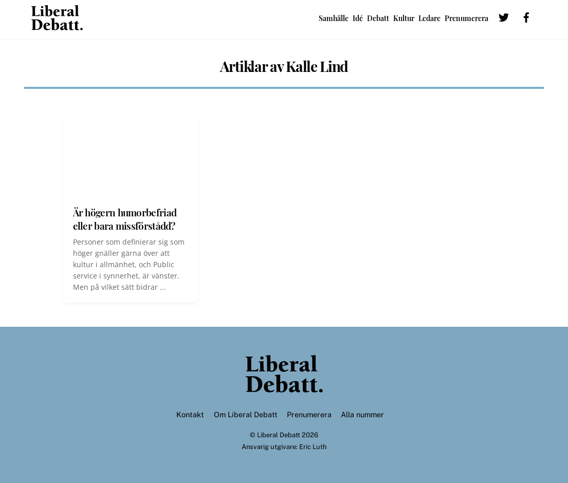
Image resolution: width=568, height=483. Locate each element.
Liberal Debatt (278, 435)
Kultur (403, 18)
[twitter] (503, 16)
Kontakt (190, 414)
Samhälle (334, 18)
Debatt (378, 18)
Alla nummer (362, 414)
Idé (358, 18)
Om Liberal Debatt (246, 414)
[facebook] (526, 16)
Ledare (429, 18)
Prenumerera (466, 18)
